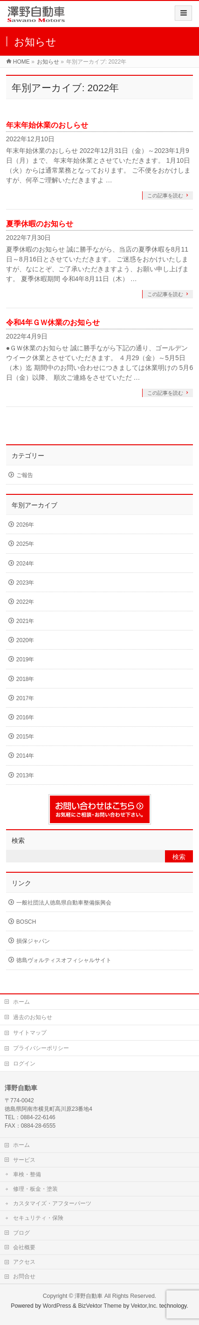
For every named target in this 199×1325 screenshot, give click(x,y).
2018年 (25, 679)
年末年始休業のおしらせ (47, 125)
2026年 (25, 524)
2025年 (25, 544)
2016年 (25, 717)
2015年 (25, 736)
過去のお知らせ (32, 1017)
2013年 (25, 775)
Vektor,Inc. (144, 1306)
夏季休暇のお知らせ (39, 224)
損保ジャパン (33, 941)
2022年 (25, 602)
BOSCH (26, 922)
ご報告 (24, 475)
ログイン (24, 1063)
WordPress (57, 1306)
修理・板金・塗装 (35, 1189)
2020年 (25, 640)
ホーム (21, 1002)
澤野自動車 (89, 1296)
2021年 (25, 621)
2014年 (25, 756)
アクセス (24, 1262)
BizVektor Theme (100, 1306)
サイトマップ (30, 1032)
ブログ (21, 1233)
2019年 (25, 659)
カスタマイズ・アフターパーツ (52, 1203)
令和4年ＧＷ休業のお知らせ (53, 322)
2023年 (25, 582)
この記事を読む (165, 195)
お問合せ (24, 1276)
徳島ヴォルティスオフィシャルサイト (63, 960)
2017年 (25, 698)
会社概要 (24, 1247)
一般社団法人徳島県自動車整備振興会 (63, 902)
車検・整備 (27, 1174)
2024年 (25, 563)
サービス (24, 1160)
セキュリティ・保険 (38, 1218)
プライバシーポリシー (41, 1048)
